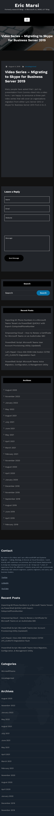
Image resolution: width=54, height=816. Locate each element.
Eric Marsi (27, 5)
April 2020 (9, 451)
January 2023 (10, 387)
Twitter (3, 550)
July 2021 (8, 405)
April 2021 (9, 422)
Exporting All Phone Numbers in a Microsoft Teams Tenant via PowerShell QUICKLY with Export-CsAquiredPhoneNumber (27, 314)
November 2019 (11, 469)
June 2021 (9, 411)
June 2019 (9, 486)
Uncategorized (29, 65)
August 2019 (9, 481)
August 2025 (10, 376)
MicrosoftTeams (7, 634)
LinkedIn (4, 555)
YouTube (4, 560)
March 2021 (9, 428)
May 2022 (9, 393)
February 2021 (10, 434)
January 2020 (10, 457)
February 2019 (10, 498)
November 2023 (11, 381)
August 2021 (9, 399)
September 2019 (11, 475)
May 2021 (8, 416)
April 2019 (9, 492)
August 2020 (10, 446)
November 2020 (11, 440)
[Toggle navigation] (27, 19)
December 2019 (11, 463)
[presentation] (21, 245)
